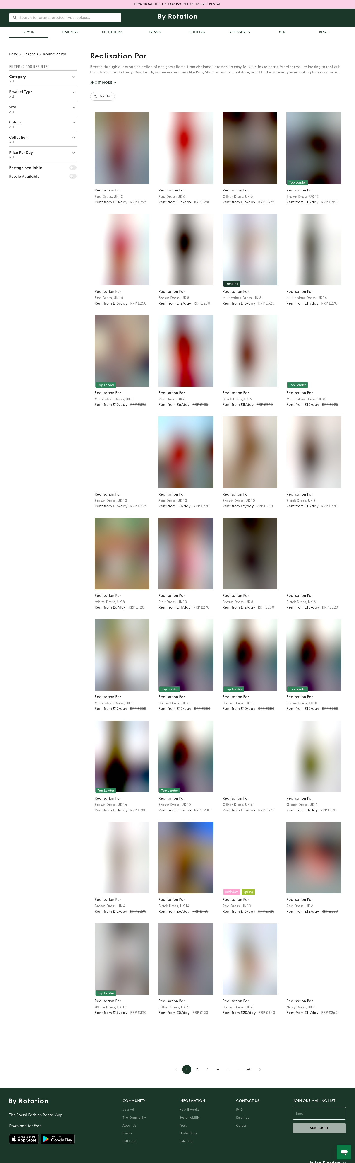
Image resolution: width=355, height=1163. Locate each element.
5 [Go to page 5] (228, 1069)
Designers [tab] (69, 32)
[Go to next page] (259, 1069)
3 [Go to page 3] (207, 1069)
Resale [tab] (324, 32)
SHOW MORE (104, 83)
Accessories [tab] (239, 32)
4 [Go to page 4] (218, 1069)
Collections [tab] (112, 32)
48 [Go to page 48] (249, 1069)
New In (28, 32)
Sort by (102, 96)
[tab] (28, 32)
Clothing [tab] (197, 32)
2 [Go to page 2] (197, 1069)
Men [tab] (282, 32)
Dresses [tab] (154, 32)
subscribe (319, 1128)
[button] (43, 78)
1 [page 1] (186, 1069)
